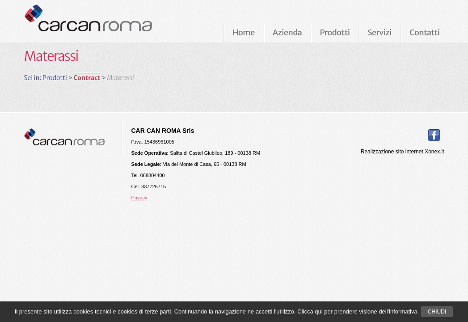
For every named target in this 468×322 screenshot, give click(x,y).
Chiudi (437, 312)
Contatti (424, 32)
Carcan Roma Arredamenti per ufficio (103, 21)
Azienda (287, 32)
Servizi (379, 32)
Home (243, 32)
